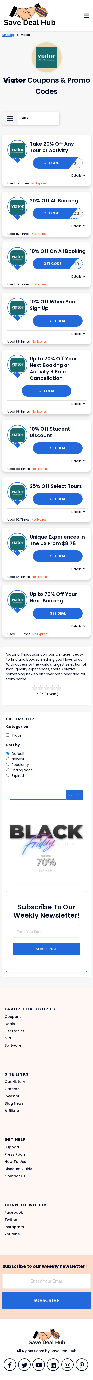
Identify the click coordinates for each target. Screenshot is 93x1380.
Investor (12, 1096)
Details (76, 175)
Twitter (11, 1219)
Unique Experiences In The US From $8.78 (57, 540)
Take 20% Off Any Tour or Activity (52, 147)
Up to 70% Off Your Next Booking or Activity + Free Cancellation (53, 368)
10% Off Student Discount (50, 432)
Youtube (12, 1234)
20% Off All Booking (54, 200)
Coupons (13, 1016)
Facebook (14, 1212)
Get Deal (58, 320)
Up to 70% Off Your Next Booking (53, 597)
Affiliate (12, 1110)
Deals (10, 1023)
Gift (8, 1038)
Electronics (15, 1031)
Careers (12, 1088)
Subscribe (46, 949)
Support (12, 1147)
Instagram (14, 1226)
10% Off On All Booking (58, 251)
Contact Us (15, 1176)
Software (13, 1045)
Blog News (14, 1103)
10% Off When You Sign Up (52, 305)
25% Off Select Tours (56, 486)
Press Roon (15, 1154)
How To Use (15, 1161)
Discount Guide (18, 1168)
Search (74, 795)
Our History (15, 1081)
